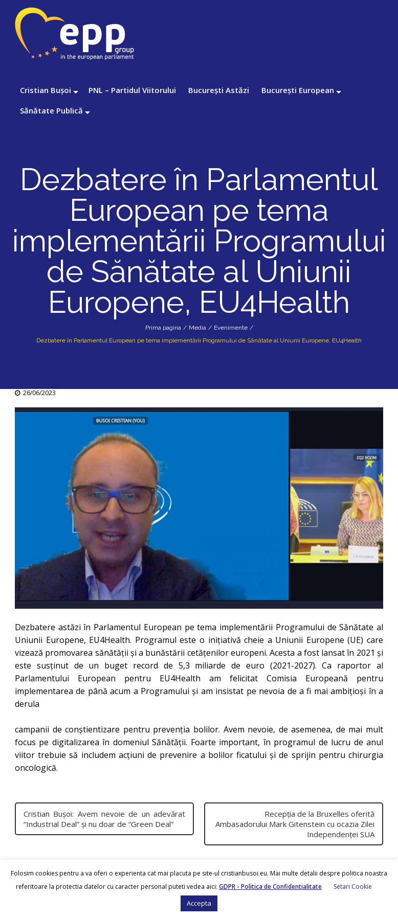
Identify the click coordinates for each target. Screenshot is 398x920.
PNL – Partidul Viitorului (132, 90)
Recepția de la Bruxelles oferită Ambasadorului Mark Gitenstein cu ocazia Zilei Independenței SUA (294, 824)
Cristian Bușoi (45, 90)
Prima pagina (163, 327)
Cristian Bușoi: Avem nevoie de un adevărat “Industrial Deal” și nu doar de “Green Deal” (104, 819)
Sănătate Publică (51, 110)
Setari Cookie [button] (353, 886)
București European (297, 90)
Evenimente (231, 327)
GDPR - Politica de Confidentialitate (270, 886)
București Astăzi (218, 90)
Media (197, 327)
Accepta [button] (199, 903)
